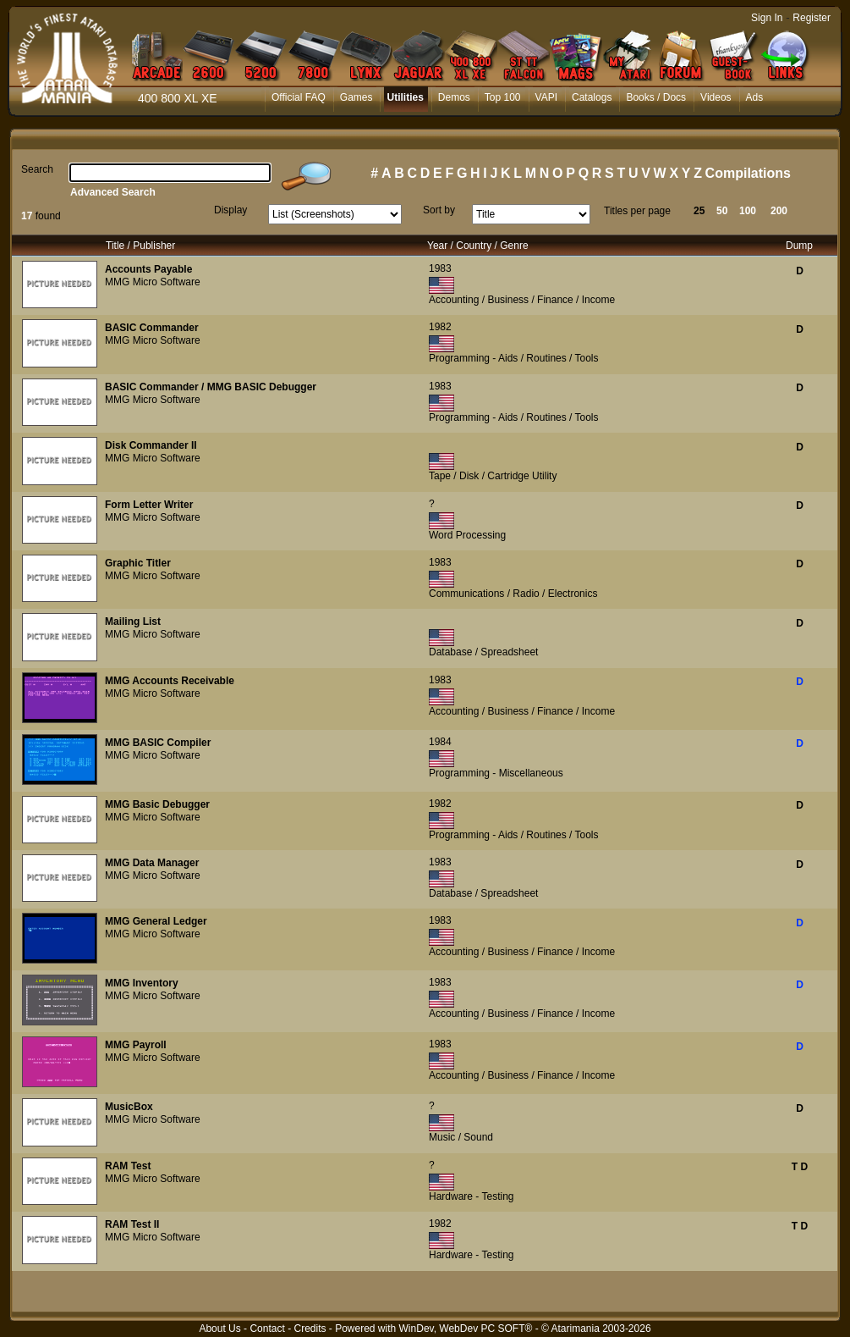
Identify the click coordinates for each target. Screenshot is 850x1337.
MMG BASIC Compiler (158, 743)
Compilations (748, 173)
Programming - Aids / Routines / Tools (514, 358)
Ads (755, 97)
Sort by (439, 210)
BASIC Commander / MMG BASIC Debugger (210, 387)
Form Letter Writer (149, 505)
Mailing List (133, 621)
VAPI (546, 97)
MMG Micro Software (152, 282)
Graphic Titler (138, 563)
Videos (715, 97)
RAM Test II (132, 1224)
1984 (440, 742)
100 (747, 211)
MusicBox (129, 1107)
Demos (454, 97)
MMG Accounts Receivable (169, 681)
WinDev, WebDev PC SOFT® (466, 1328)
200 (778, 211)
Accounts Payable (148, 269)
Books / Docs (656, 97)
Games (356, 97)
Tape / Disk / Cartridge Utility (493, 476)
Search (37, 169)
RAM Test (128, 1166)
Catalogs (591, 97)
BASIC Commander (152, 328)
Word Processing (467, 535)
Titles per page (637, 211)
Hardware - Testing (471, 1196)
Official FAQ (298, 97)
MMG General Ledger (156, 921)
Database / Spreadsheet (483, 652)
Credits (309, 1328)
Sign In (766, 18)
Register (811, 18)
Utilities (405, 97)
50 (721, 211)
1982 (440, 327)
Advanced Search (113, 192)
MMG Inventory (141, 983)
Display (230, 210)
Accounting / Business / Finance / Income (522, 300)
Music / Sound (461, 1137)
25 (699, 211)
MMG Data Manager (152, 863)
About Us (219, 1328)
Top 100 (503, 97)
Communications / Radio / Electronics (513, 593)
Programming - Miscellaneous (496, 773)
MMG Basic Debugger (157, 804)
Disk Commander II (151, 445)
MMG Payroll (136, 1045)
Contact (267, 1328)
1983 (440, 268)
